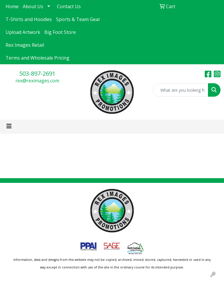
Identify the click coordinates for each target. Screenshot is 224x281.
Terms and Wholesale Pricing (37, 58)
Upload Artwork (23, 32)
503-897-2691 (37, 73)
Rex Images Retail (25, 45)
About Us (33, 6)
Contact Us (69, 6)
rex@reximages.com (37, 80)
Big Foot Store (60, 32)
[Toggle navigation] (9, 126)
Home (12, 6)
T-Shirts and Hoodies (29, 19)
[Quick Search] (180, 90)
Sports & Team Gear (78, 19)
